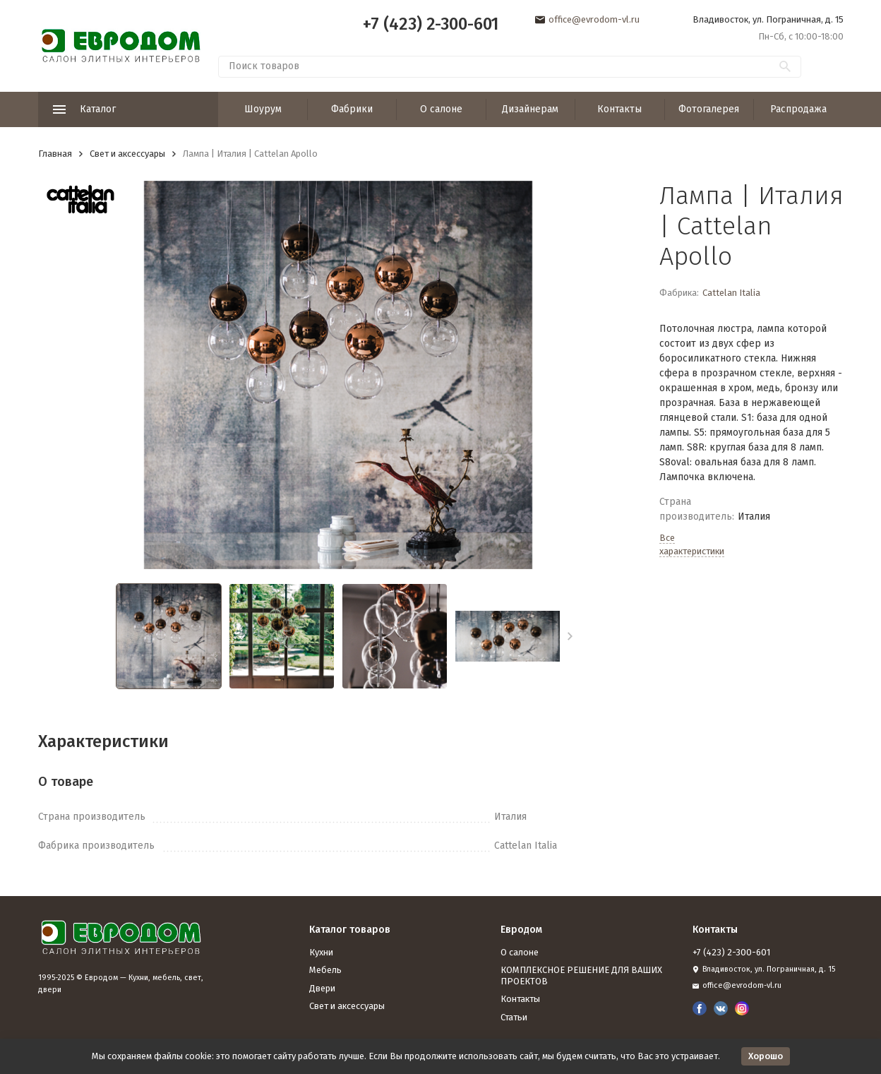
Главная (55, 153)
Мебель (325, 970)
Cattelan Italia (731, 292)
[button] (570, 636)
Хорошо (765, 1056)
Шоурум (263, 109)
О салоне (441, 109)
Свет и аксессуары (127, 153)
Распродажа (798, 109)
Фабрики (352, 109)
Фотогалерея (708, 109)
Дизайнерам (530, 109)
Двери (322, 988)
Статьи (514, 1017)
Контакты (619, 109)
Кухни (321, 952)
